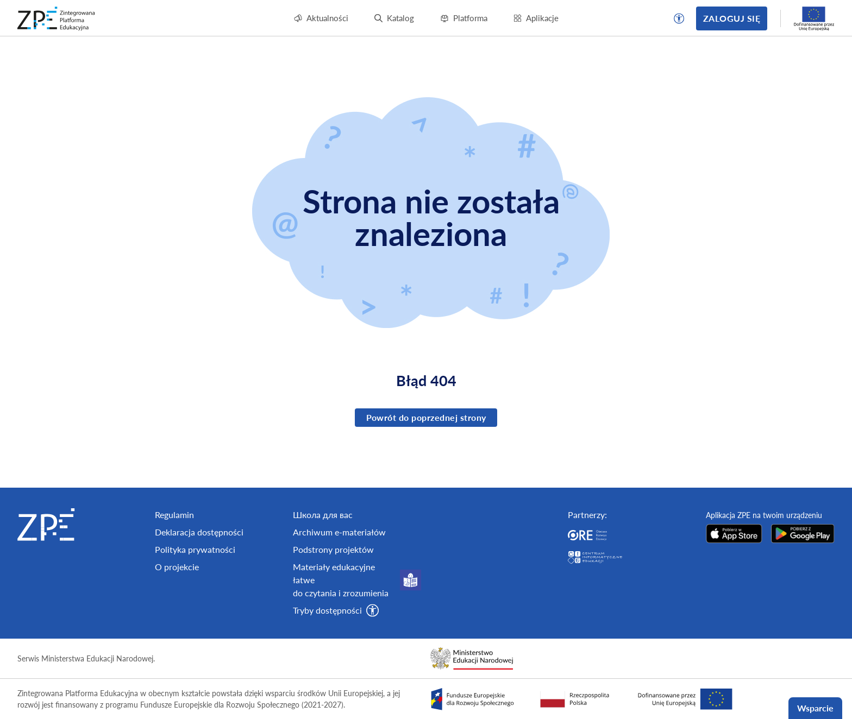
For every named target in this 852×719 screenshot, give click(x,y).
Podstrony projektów (333, 587)
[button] (679, 18)
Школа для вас (323, 552)
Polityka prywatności (195, 587)
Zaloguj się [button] (731, 18)
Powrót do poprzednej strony (426, 417)
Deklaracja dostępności (199, 570)
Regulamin (174, 552)
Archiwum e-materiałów (339, 570)
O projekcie (177, 605)
